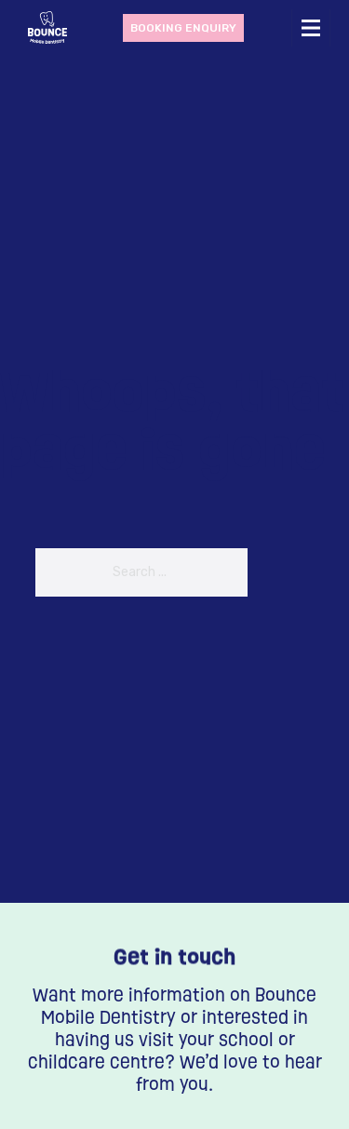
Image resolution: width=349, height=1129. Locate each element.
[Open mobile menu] (310, 28)
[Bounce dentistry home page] (47, 27)
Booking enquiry (183, 27)
